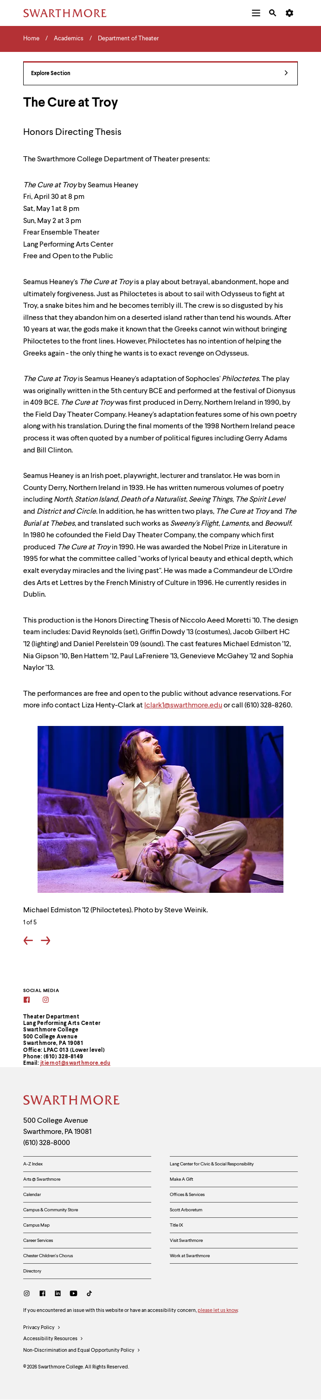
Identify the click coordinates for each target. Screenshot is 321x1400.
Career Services (38, 1240)
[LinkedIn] (57, 1294)
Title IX (176, 1225)
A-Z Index (33, 1164)
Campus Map (36, 1225)
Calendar (32, 1194)
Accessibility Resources (53, 1339)
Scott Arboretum (186, 1210)
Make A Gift (181, 1179)
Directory (32, 1271)
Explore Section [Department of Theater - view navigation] (159, 74)
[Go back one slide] (28, 942)
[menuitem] (256, 13)
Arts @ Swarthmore (41, 1179)
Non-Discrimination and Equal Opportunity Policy (82, 1350)
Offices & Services (187, 1194)
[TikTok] (89, 1294)
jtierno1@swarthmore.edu (75, 1063)
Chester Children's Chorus (48, 1256)
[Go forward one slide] (45, 942)
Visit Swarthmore (186, 1240)
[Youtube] (73, 1294)
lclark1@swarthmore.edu (183, 705)
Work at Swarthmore (190, 1256)
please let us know (218, 1310)
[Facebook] (32, 1001)
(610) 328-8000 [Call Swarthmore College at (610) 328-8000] (46, 1143)
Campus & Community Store (50, 1210)
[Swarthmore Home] (72, 1101)
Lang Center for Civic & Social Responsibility (212, 1164)
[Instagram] (51, 1001)
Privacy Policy (42, 1328)
